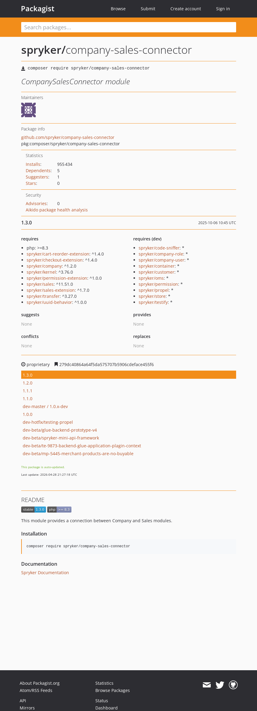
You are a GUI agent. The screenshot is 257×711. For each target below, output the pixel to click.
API (23, 700)
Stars (31, 183)
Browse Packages (112, 690)
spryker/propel (154, 290)
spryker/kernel (41, 272)
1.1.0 (27, 398)
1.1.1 (27, 391)
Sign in (223, 8)
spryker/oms (151, 278)
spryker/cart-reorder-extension (58, 254)
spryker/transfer (43, 296)
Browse (118, 8)
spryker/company (44, 266)
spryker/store (152, 296)
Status (101, 700)
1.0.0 (27, 414)
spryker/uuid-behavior (49, 302)
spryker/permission (158, 284)
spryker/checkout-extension (55, 260)
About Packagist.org (40, 683)
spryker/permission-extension (57, 278)
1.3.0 (27, 375)
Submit (148, 8)
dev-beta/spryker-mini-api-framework (61, 438)
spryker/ (43, 49)
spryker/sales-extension (51, 290)
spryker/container (157, 266)
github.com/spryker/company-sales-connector (67, 137)
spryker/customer (156, 272)
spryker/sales (40, 284)
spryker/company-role (161, 254)
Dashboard (106, 708)
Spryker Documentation (45, 572)
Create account (185, 8)
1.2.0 (27, 383)
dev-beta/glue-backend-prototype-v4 (60, 430)
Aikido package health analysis (57, 210)
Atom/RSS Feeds (36, 690)
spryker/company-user (161, 260)
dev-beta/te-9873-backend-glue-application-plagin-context (82, 446)
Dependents (38, 170)
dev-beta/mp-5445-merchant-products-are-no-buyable (78, 453)
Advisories (36, 203)
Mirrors (27, 708)
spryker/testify (153, 302)
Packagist (37, 8)
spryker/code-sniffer (159, 248)
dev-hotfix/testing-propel (48, 422)
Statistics (104, 683)
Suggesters (37, 177)
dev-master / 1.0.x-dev (45, 406)
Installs (33, 164)
